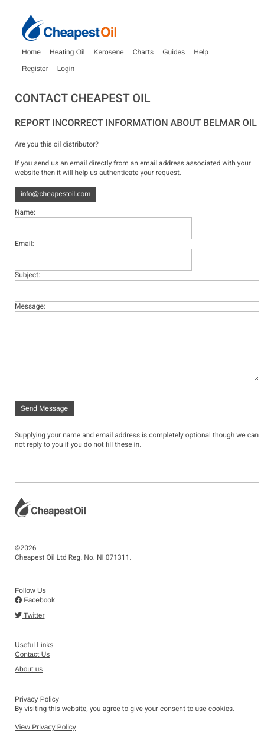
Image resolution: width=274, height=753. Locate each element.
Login (65, 68)
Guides (173, 52)
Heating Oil (67, 52)
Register (35, 68)
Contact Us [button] (32, 654)
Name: (25, 212)
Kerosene (108, 52)
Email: (24, 243)
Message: (30, 306)
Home (31, 52)
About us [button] (29, 669)
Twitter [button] (29, 615)
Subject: (27, 275)
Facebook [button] (35, 600)
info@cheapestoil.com (55, 194)
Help (201, 52)
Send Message (44, 408)
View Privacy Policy (45, 727)
